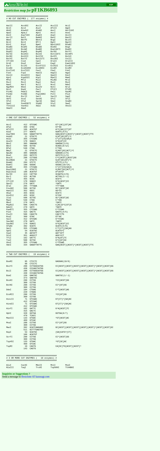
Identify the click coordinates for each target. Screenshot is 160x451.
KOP (111, 5)
